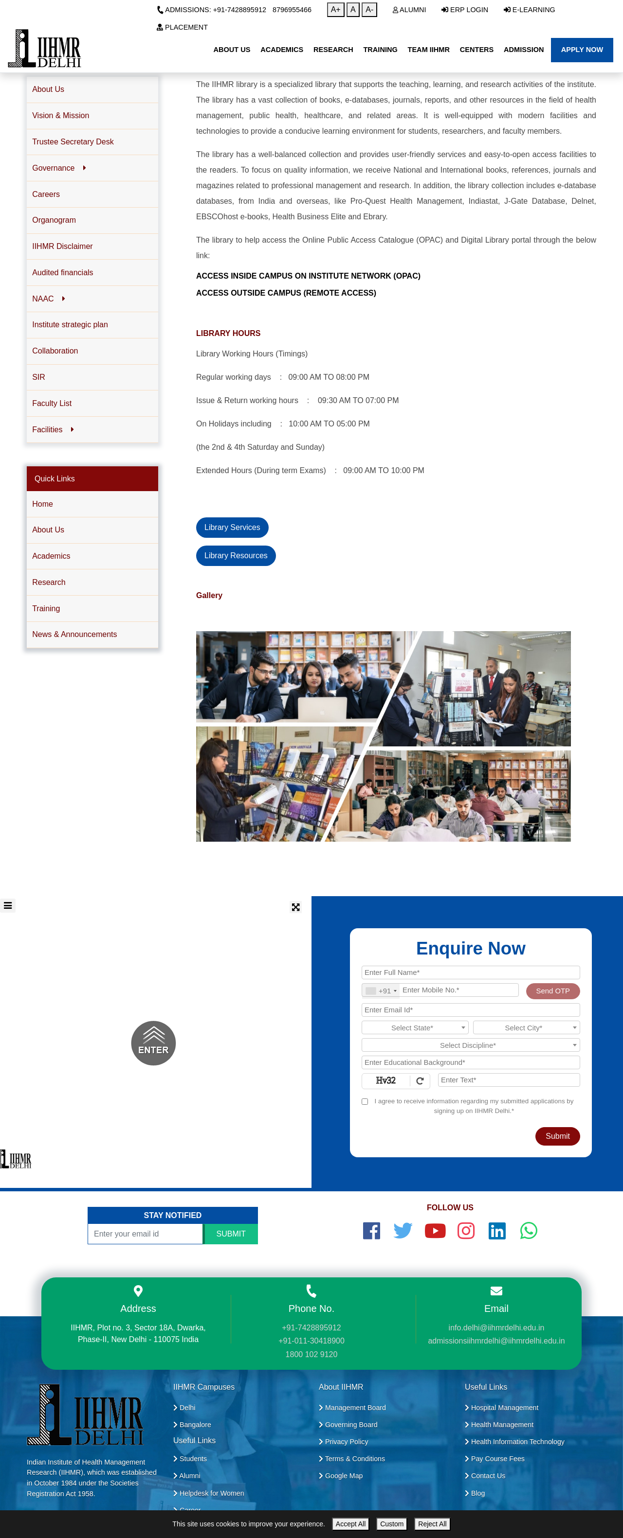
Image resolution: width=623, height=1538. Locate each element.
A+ (336, 9)
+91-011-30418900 (311, 1341)
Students (190, 1459)
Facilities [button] (52, 429)
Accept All (351, 1524)
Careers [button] (46, 194)
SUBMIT (231, 1234)
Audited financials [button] (62, 272)
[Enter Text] (509, 1080)
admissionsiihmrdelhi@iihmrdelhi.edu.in (496, 1341)
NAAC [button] (48, 299)
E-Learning (529, 10)
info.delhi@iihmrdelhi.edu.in (497, 1328)
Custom (391, 1524)
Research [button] (333, 49)
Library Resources (236, 555)
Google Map (341, 1476)
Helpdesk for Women (208, 1493)
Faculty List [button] (52, 403)
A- (369, 9)
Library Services (232, 527)
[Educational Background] (471, 1062)
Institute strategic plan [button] (70, 324)
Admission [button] (524, 49)
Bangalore (192, 1425)
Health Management (499, 1425)
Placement (182, 27)
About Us (48, 530)
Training (46, 608)
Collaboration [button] (55, 351)
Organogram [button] (54, 220)
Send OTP (553, 991)
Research (48, 582)
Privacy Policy (343, 1442)
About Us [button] (231, 49)
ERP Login (464, 10)
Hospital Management (501, 1408)
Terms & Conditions (352, 1459)
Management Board (352, 1408)
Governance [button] (59, 168)
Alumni (409, 10)
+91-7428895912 (311, 1328)
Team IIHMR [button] (429, 49)
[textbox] (415, 1028)
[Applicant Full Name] (471, 972)
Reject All (432, 1524)
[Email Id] (471, 1010)
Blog (475, 1493)
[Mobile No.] (440, 990)
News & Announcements (74, 634)
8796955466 (292, 10)
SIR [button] (38, 377)
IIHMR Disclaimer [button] (62, 246)
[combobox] (381, 991)
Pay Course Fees (495, 1459)
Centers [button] (477, 49)
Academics (51, 556)
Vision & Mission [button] (60, 115)
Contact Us (485, 1476)
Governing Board (348, 1425)
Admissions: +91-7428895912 (211, 10)
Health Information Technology (515, 1442)
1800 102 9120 (312, 1354)
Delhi (184, 1408)
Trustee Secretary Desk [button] (72, 142)
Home (42, 504)
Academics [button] (281, 49)
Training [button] (380, 49)
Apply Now (582, 49)
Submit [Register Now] (558, 1136)
